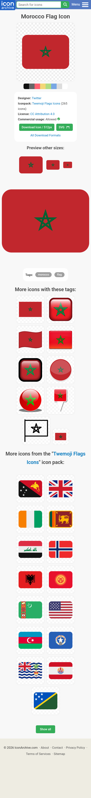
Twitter (36, 98)
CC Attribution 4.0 (42, 114)
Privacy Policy (75, 747)
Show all (45, 729)
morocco (43, 274)
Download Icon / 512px (37, 127)
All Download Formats (45, 135)
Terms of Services (38, 754)
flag (59, 274)
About (45, 747)
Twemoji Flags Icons (46, 103)
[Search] (65, 4)
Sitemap (59, 754)
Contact (57, 747)
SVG (64, 127)
